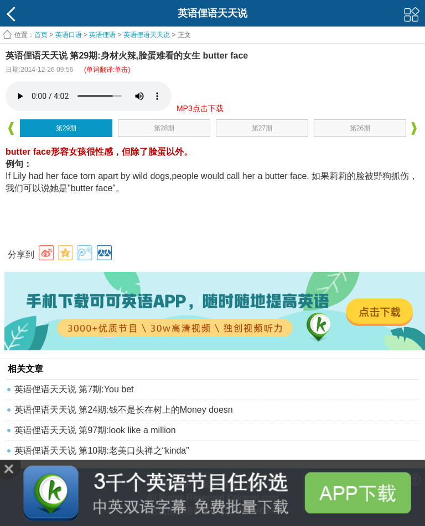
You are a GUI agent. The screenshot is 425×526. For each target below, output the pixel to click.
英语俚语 (102, 35)
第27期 (262, 128)
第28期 (164, 128)
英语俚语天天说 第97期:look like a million (95, 430)
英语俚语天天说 (147, 35)
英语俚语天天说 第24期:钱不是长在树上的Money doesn (123, 409)
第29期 (66, 128)
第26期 (360, 128)
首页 (41, 35)
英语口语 (68, 35)
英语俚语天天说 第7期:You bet (73, 389)
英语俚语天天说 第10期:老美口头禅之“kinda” (101, 450)
